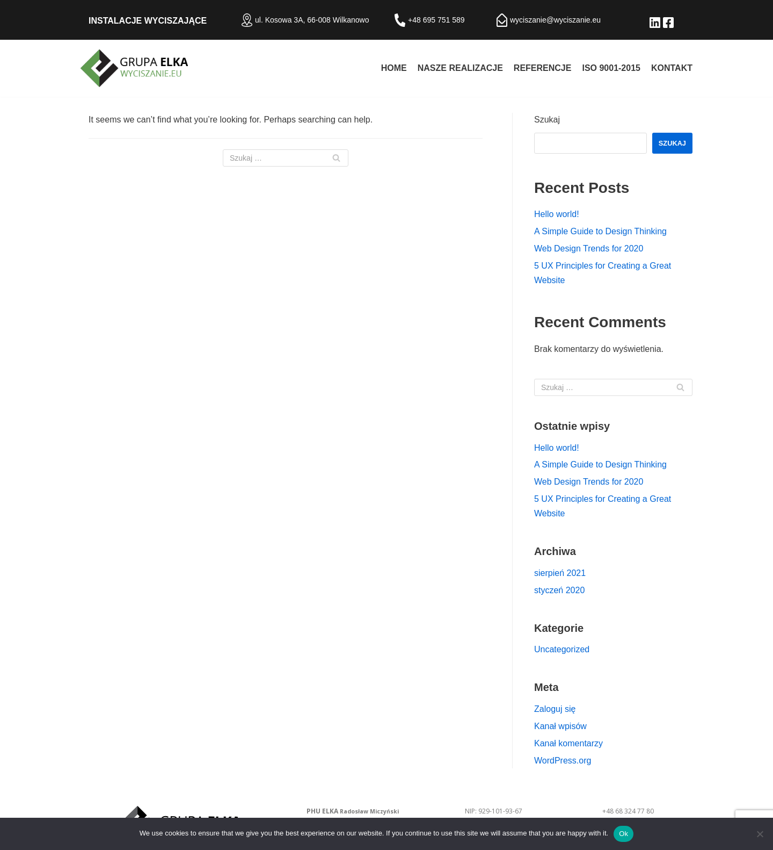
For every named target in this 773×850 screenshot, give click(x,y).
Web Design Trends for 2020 (588, 248)
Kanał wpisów (560, 726)
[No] (759, 834)
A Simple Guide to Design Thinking (600, 231)
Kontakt (671, 68)
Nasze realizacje (460, 68)
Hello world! (556, 214)
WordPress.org (562, 760)
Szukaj (547, 119)
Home (394, 68)
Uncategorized (561, 649)
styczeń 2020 (559, 590)
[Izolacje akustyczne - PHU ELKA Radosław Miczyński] (134, 68)
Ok (623, 834)
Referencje (543, 68)
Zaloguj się (554, 709)
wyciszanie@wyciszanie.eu (555, 20)
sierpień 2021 (560, 573)
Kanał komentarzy (568, 743)
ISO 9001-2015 (611, 68)
